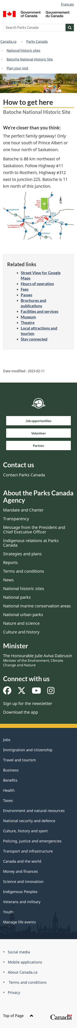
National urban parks (23, 614)
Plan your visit (17, 68)
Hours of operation (37, 283)
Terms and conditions (23, 571)
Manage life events (19, 921)
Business (11, 770)
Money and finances (20, 871)
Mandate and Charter (23, 510)
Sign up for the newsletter (27, 703)
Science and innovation (23, 881)
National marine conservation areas (37, 606)
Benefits (10, 780)
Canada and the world (22, 861)
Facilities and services (39, 311)
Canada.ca (8, 41)
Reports (10, 562)
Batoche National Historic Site (30, 59)
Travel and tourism (19, 759)
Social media (19, 951)
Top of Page (18, 1015)
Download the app (20, 712)
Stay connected (34, 339)
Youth (8, 911)
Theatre (27, 322)
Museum (28, 317)
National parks (17, 597)
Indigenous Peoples (20, 891)
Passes (26, 294)
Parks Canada (37, 41)
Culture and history (21, 632)
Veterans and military (21, 901)
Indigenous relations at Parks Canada (31, 543)
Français (67, 4)
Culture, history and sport (25, 830)
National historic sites (23, 50)
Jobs (6, 739)
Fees (25, 289)
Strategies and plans (22, 554)
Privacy (14, 992)
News (8, 580)
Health (9, 790)
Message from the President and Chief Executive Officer (34, 530)
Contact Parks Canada (24, 475)
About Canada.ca (22, 972)
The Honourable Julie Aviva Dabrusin (37, 660)
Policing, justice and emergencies (32, 840)
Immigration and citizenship (27, 749)
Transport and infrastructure (28, 851)
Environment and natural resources (34, 810)
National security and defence (29, 820)
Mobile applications (25, 962)
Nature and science (21, 623)
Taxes (8, 800)
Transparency (16, 518)
